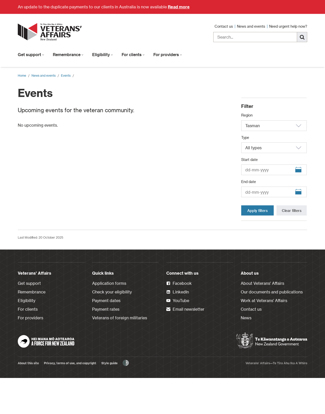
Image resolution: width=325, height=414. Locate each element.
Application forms (109, 319)
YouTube (177, 337)
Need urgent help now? (288, 26)
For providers (167, 54)
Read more (179, 6)
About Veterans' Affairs (262, 319)
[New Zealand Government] (271, 377)
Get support (31, 54)
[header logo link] (51, 32)
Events (66, 75)
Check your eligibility (112, 327)
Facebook (179, 319)
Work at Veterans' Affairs (264, 336)
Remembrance (68, 54)
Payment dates (106, 336)
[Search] (302, 37)
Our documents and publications (272, 327)
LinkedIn (177, 328)
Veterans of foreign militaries (119, 353)
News (246, 353)
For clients (133, 54)
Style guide (109, 399)
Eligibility (102, 54)
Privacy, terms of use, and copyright (70, 399)
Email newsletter (185, 345)
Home (22, 75)
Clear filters (291, 246)
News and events (251, 26)
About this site (28, 399)
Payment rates (105, 345)
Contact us (224, 26)
